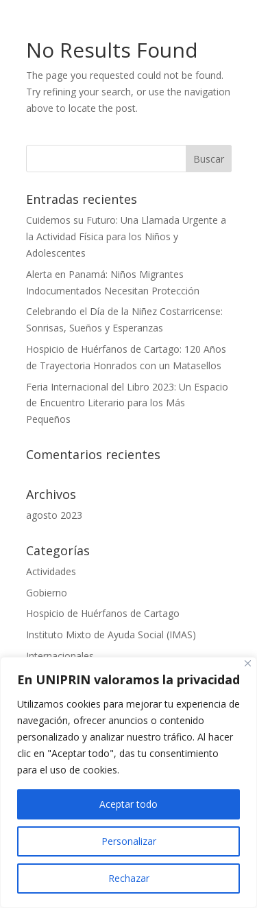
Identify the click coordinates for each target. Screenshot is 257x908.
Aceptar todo (128, 804)
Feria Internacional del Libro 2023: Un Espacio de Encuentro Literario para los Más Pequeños (127, 403)
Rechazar (128, 878)
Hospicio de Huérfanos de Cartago (103, 613)
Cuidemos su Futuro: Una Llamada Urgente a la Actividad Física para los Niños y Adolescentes (126, 236)
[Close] (248, 663)
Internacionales (60, 655)
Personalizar (128, 841)
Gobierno (46, 592)
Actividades (51, 571)
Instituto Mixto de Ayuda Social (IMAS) (111, 634)
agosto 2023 (54, 515)
